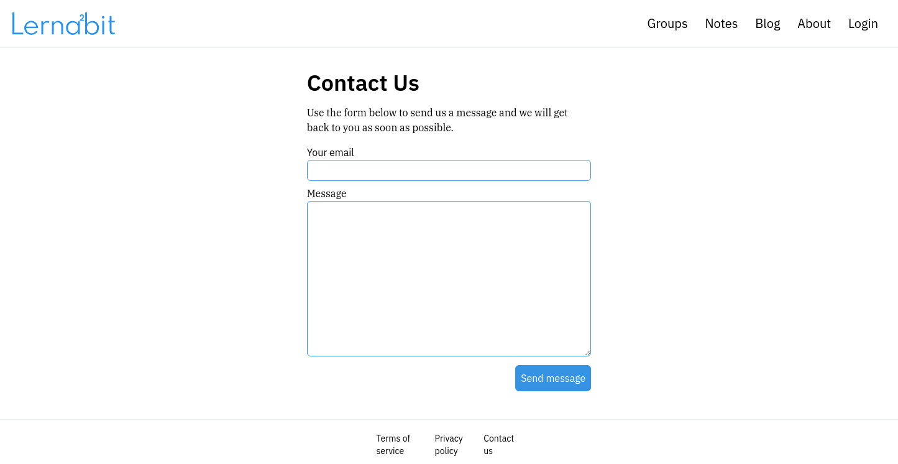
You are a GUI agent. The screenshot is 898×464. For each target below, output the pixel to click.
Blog (767, 23)
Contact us (498, 445)
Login (863, 23)
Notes (721, 23)
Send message (553, 378)
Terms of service (393, 445)
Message (327, 193)
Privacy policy (449, 445)
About (814, 23)
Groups (668, 23)
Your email (330, 152)
